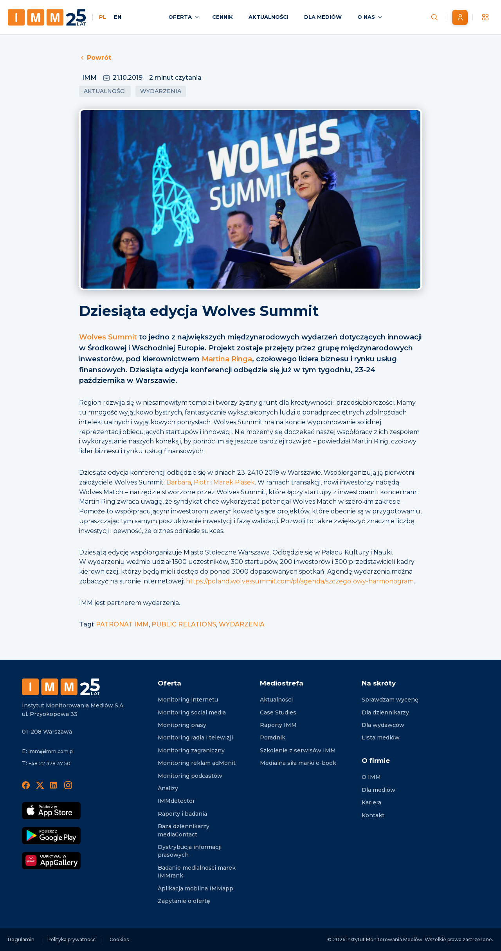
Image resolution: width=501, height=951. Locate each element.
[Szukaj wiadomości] (434, 17)
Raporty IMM (278, 725)
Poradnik (272, 737)
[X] (40, 785)
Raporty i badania (182, 813)
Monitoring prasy (182, 725)
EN (117, 17)
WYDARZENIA (242, 624)
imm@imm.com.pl (51, 751)
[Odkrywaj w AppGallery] (51, 860)
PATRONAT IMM (122, 624)
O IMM (371, 777)
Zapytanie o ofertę (184, 900)
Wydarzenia (160, 91)
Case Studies (278, 712)
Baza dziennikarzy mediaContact (183, 830)
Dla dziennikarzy (385, 712)
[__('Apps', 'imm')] (485, 17)
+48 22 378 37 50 (49, 763)
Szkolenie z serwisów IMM (298, 750)
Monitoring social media (192, 712)
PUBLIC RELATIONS (183, 624)
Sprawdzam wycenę (390, 699)
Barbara (178, 482)
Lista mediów (381, 737)
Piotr (201, 482)
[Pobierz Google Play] (51, 835)
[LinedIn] (54, 785)
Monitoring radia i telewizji (195, 737)
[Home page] (47, 17)
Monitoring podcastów (190, 775)
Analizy (168, 788)
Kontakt (373, 815)
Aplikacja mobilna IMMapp (195, 888)
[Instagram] (68, 785)
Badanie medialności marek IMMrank (197, 871)
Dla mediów (378, 789)
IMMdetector (176, 800)
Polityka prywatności (72, 939)
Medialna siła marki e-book (298, 762)
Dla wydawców (383, 725)
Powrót (95, 57)
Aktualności (105, 91)
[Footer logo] (61, 686)
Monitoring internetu (188, 699)
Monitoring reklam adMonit (197, 762)
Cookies (119, 939)
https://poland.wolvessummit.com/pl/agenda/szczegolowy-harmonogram (300, 581)
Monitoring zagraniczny (191, 750)
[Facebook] (26, 785)
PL (102, 17)
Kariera (371, 802)
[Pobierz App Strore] (51, 810)
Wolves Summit (108, 337)
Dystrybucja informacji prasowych (190, 850)
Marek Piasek (234, 482)
